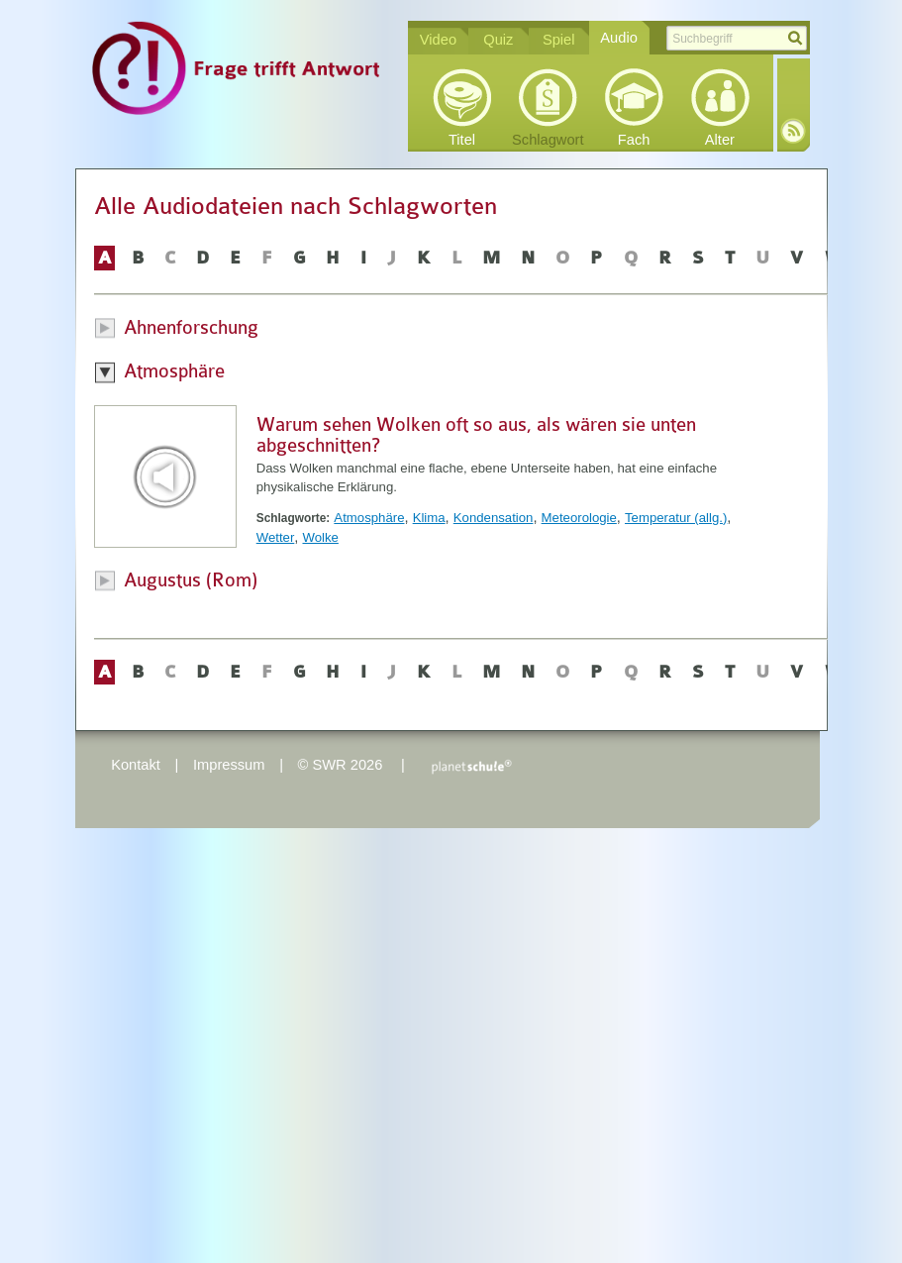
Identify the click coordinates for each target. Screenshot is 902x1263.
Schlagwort (548, 140)
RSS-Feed (793, 131)
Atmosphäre (369, 517)
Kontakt (135, 765)
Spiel (559, 40)
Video (438, 40)
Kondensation (493, 517)
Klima (429, 517)
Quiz (498, 40)
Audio (619, 38)
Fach (634, 140)
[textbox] (736, 38)
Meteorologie (579, 517)
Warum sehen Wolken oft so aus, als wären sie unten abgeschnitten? (476, 435)
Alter (720, 140)
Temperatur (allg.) (676, 517)
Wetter (275, 537)
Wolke (320, 537)
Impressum (228, 765)
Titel (462, 140)
